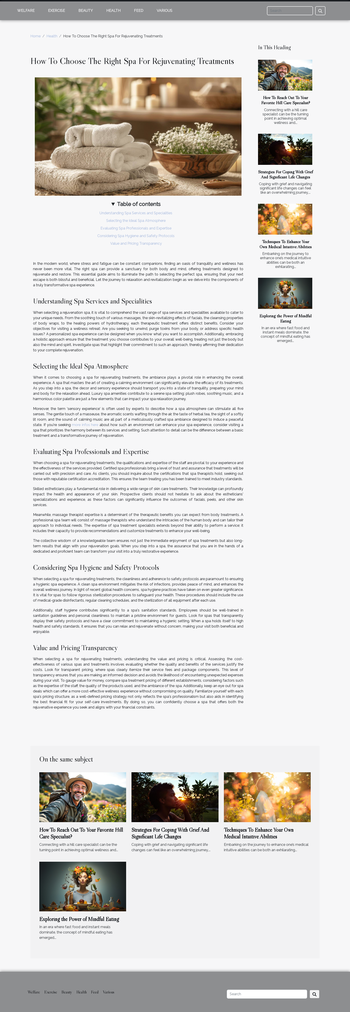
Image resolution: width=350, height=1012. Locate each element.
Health (113, 10)
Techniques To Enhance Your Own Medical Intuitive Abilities (286, 244)
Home (35, 36)
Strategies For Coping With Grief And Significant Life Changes (285, 174)
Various (164, 10)
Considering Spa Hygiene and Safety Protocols (136, 236)
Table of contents (138, 204)
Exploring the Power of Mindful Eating (285, 318)
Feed (138, 10)
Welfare (26, 10)
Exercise (56, 10)
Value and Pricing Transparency (136, 243)
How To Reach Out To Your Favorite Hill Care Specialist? (285, 100)
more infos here (85, 425)
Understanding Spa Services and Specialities (136, 213)
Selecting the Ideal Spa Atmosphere (136, 221)
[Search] (290, 10)
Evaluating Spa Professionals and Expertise (135, 228)
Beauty (85, 10)
